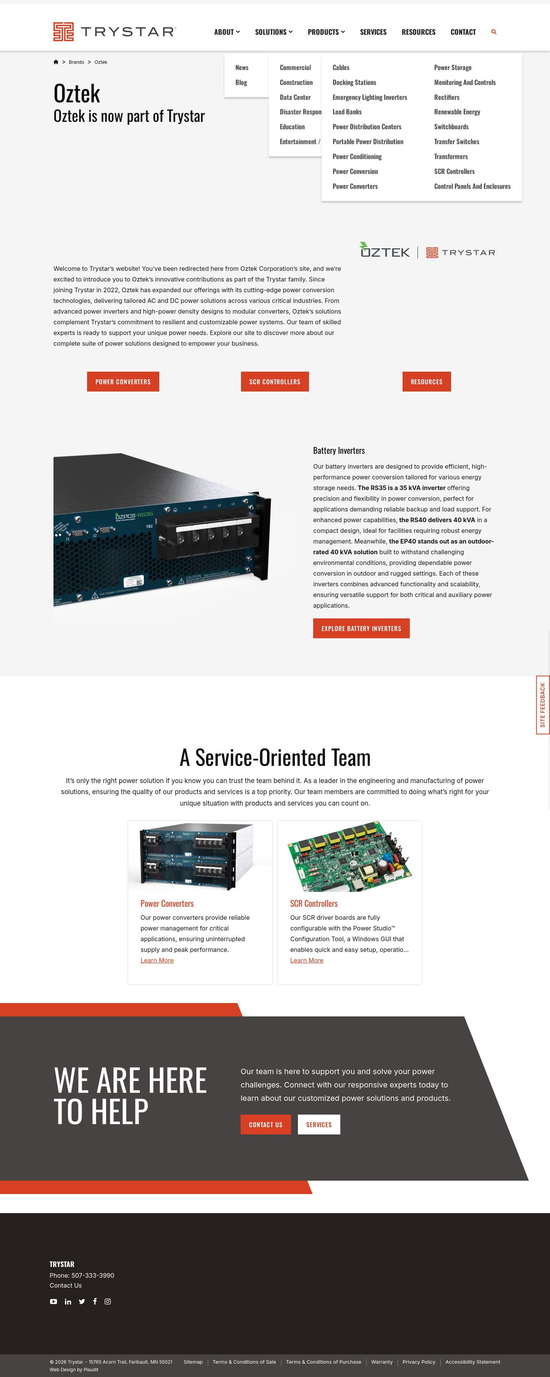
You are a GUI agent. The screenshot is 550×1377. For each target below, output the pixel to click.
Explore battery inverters (361, 628)
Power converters (123, 381)
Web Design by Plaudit (74, 1369)
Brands (76, 62)
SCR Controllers (275, 381)
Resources (427, 381)
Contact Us (266, 1124)
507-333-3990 (92, 1275)
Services (319, 1124)
